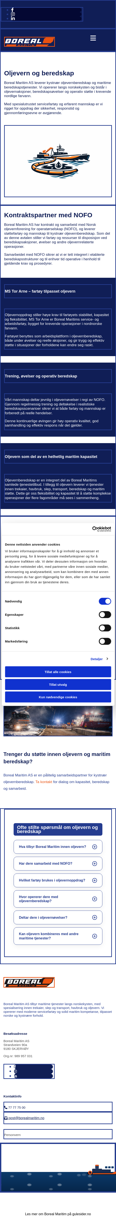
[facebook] (12, 10)
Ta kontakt (43, 782)
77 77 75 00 (14, 1107)
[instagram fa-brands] (13, 14)
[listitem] (58, 847)
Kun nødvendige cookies (58, 697)
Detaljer (97, 659)
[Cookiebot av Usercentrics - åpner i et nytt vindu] (92, 529)
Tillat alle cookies (58, 672)
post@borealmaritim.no (24, 1118)
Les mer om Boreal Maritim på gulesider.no (58, 1214)
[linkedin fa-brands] (13, 18)
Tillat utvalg (58, 684)
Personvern (12, 1135)
